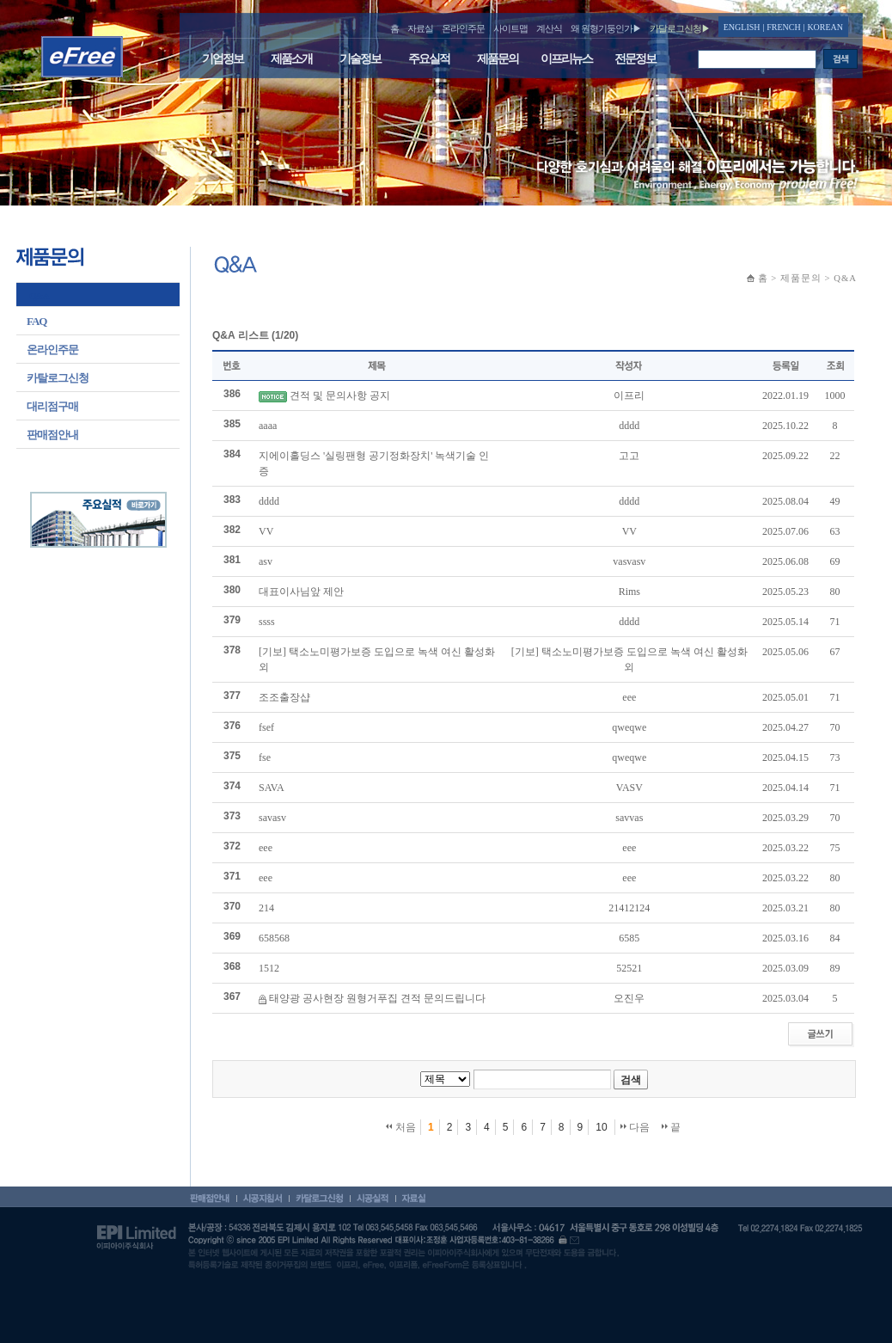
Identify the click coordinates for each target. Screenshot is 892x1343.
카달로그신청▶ (680, 28)
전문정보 (635, 58)
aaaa (268, 426)
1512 (269, 968)
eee (265, 848)
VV (266, 531)
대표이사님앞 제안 (301, 592)
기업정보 (222, 58)
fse (265, 757)
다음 (635, 1127)
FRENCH (783, 27)
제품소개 (291, 58)
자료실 (420, 28)
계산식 (549, 28)
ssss (267, 622)
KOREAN (825, 27)
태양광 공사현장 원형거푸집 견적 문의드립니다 (377, 998)
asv (265, 561)
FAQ (36, 321)
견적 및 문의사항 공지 (340, 395)
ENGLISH (742, 27)
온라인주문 (463, 28)
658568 (274, 938)
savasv (272, 818)
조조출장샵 (284, 697)
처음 (401, 1127)
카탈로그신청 (58, 377)
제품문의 (497, 58)
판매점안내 (52, 434)
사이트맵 (510, 28)
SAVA (271, 788)
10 (601, 1127)
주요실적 (428, 58)
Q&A (39, 296)
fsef (266, 727)
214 (266, 908)
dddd (269, 501)
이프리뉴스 (566, 58)
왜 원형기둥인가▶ (606, 28)
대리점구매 (52, 406)
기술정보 (360, 58)
